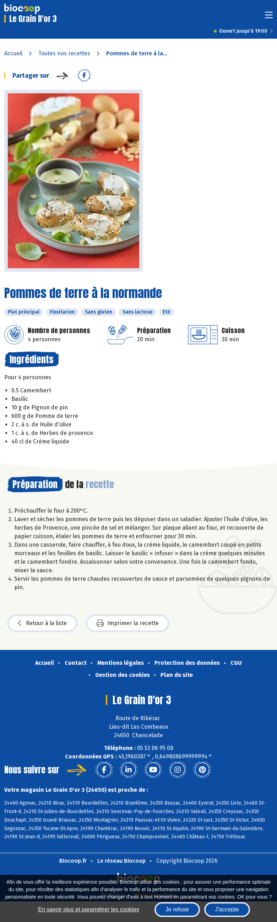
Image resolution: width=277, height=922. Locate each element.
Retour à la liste (42, 623)
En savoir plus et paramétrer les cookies (88, 909)
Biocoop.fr (73, 860)
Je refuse (177, 909)
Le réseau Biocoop (121, 860)
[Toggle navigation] (269, 17)
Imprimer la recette (128, 623)
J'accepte (227, 909)
